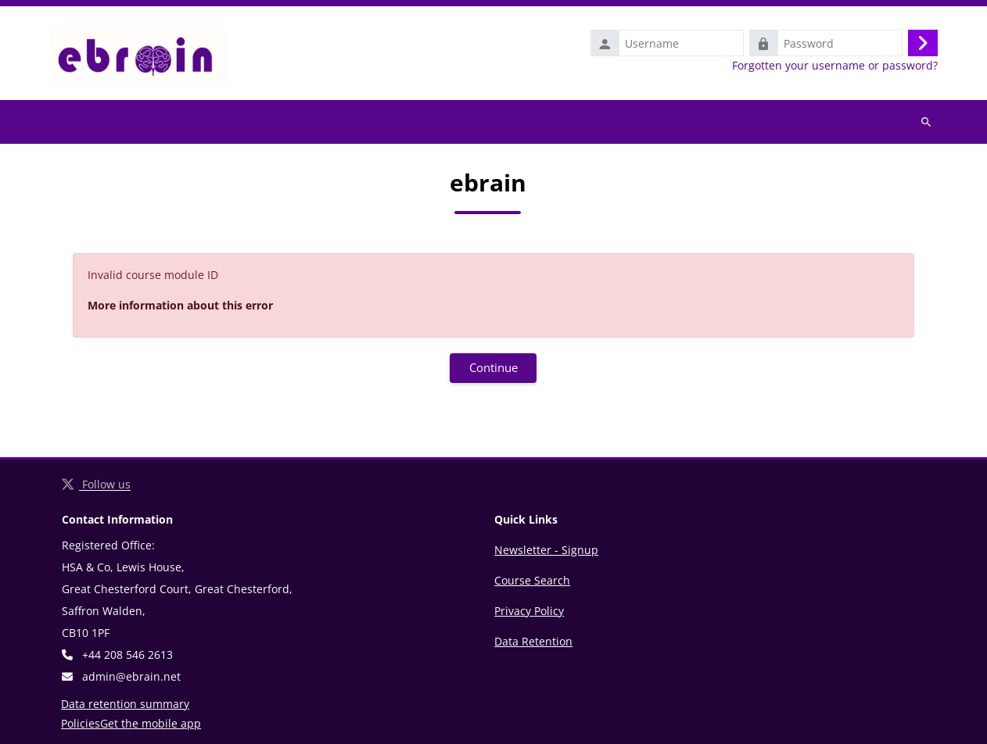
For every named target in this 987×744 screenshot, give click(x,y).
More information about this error (180, 305)
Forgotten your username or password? (835, 66)
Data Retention (533, 641)
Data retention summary (125, 703)
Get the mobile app (150, 723)
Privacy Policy (529, 610)
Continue (493, 367)
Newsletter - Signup (546, 549)
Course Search (532, 580)
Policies (80, 723)
